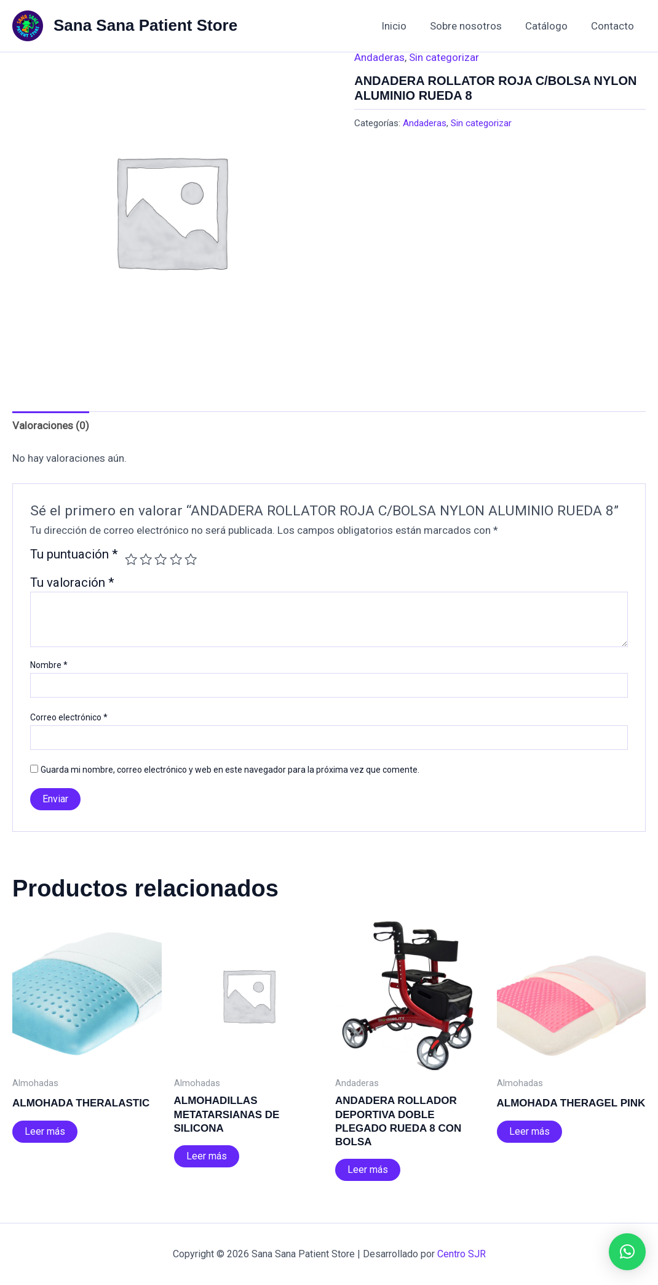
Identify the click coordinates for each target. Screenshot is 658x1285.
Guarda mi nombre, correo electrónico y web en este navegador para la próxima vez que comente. (230, 770)
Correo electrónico (69, 717)
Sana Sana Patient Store (145, 25)
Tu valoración (72, 582)
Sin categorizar (444, 57)
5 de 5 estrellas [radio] (190, 559)
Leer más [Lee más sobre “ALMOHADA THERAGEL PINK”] (529, 1131)
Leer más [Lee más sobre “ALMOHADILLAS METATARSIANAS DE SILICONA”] (206, 1156)
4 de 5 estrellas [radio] (176, 559)
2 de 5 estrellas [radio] (146, 559)
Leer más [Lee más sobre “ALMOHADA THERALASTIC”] (45, 1131)
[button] (627, 1251)
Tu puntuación (74, 555)
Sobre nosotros (472, 26)
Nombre (49, 665)
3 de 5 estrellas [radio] (160, 559)
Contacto (613, 26)
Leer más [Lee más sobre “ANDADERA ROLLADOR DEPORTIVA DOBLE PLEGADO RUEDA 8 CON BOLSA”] (367, 1169)
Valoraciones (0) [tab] (50, 425)
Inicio (402, 26)
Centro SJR (461, 1254)
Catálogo (550, 26)
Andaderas (379, 57)
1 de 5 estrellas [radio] (131, 559)
